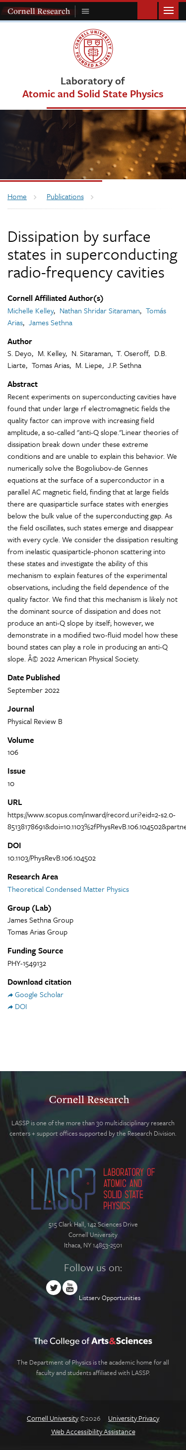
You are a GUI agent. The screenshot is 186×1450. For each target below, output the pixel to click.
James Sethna (50, 322)
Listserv (89, 1298)
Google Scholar (39, 994)
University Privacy (133, 1418)
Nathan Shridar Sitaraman (100, 310)
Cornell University (52, 1418)
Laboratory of (92, 86)
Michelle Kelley (30, 310)
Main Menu (169, 9)
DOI (21, 1006)
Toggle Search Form (147, 9)
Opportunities (121, 1298)
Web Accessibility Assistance (93, 1431)
